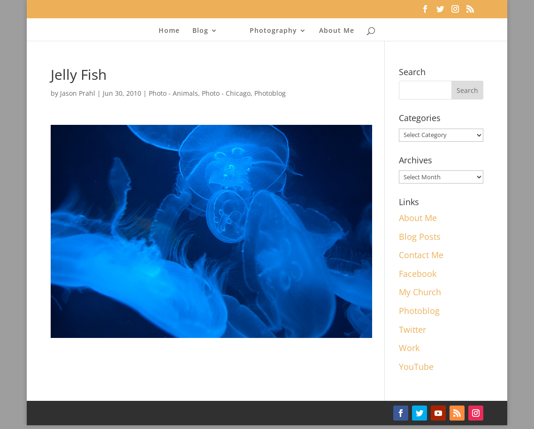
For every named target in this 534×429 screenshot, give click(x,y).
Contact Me (421, 254)
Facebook (417, 273)
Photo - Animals (173, 93)
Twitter (412, 329)
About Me (336, 31)
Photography (273, 31)
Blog (200, 31)
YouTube (416, 366)
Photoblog (270, 93)
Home (169, 31)
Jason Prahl (77, 93)
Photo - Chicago (226, 93)
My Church (420, 292)
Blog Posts (420, 236)
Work (409, 347)
